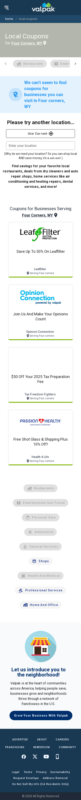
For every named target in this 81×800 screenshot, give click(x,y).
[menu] (6, 8)
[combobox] (40, 145)
